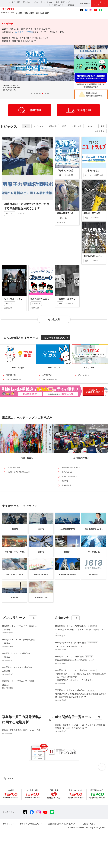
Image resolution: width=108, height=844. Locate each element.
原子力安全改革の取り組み (71, 467)
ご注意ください (89, 824)
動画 (102, 126)
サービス (91, 126)
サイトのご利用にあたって (31, 824)
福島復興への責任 (14, 467)
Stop (54, 93)
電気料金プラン (11, 375)
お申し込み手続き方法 (13, 379)
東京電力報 (99, 131)
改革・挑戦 (76, 126)
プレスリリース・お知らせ (43, 2)
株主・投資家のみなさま (56, 5)
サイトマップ (8, 824)
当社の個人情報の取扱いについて (62, 824)
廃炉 (64, 126)
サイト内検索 (105, 9)
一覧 (33, 618)
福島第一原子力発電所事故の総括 (19, 472)
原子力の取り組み (42, 13)
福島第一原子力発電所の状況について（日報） (22, 730)
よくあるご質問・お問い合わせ (19, 2)
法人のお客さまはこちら (54, 338)
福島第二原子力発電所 (69, 476)
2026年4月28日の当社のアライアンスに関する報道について (80, 629)
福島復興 (53, 126)
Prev (62, 94)
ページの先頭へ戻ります (101, 766)
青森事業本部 (66, 485)
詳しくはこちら (83, 375)
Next (69, 94)
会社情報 (19, 13)
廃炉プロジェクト (68, 472)
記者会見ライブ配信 (24, 32)
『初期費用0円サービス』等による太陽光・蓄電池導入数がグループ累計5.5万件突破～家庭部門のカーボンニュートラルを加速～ (80, 675)
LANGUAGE (84, 4)
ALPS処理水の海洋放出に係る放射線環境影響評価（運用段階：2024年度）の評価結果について (80, 693)
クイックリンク (97, 3)
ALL (26, 126)
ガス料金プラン (47, 375)
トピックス (38, 126)
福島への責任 (29, 13)
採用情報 (70, 5)
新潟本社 (65, 481)
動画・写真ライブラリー (65, 2)
